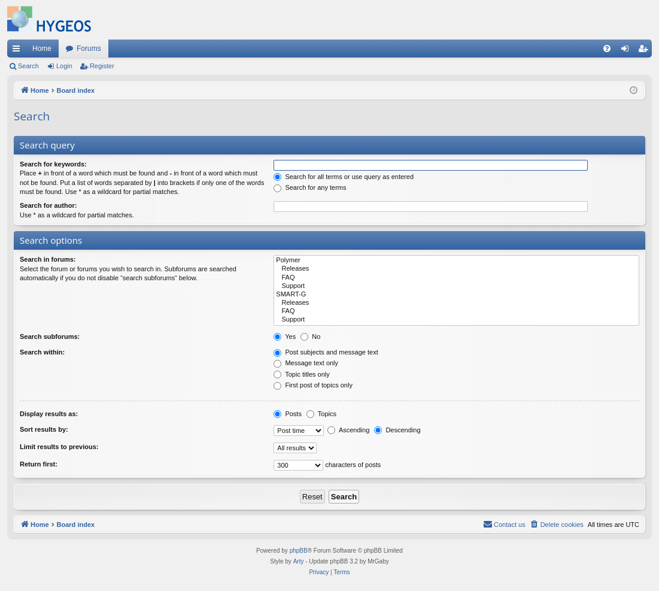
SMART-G (456, 294)
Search (28, 65)
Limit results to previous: (59, 446)
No (310, 336)
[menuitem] (607, 48)
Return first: (38, 464)
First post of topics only (313, 385)
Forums (89, 48)
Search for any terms (310, 187)
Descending (397, 430)
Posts (288, 413)
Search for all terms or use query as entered (344, 176)
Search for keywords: (53, 164)
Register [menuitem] (645, 50)
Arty (298, 561)
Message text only (306, 362)
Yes (285, 336)
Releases (456, 269)
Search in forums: (48, 259)
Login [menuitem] (627, 50)
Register (102, 65)
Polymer (456, 260)
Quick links (18, 50)
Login (64, 65)
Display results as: (49, 413)
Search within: (42, 352)
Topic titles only (301, 374)
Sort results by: (44, 429)
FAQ (456, 278)
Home (41, 48)
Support (456, 286)
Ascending (348, 430)
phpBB (299, 550)
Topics (321, 413)
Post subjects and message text (326, 352)
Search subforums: (50, 336)
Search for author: (48, 205)
